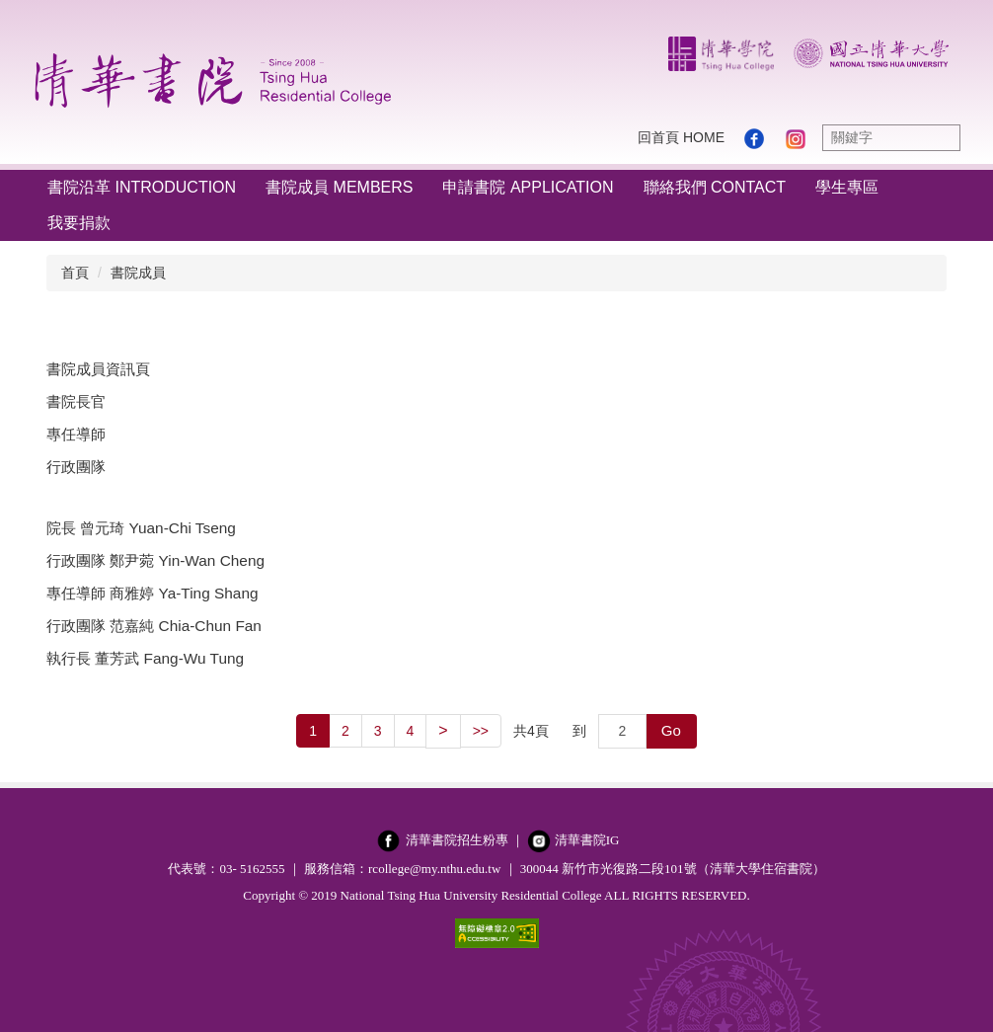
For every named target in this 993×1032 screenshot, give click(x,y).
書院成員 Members (339, 187)
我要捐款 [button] (79, 222)
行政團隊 (76, 466)
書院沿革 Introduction (141, 187)
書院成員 (138, 272)
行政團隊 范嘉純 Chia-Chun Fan (154, 625)
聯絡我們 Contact (715, 187)
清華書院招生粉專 (457, 840)
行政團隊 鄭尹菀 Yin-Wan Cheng (155, 560)
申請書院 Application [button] (527, 187)
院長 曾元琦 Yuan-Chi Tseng (141, 527)
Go (671, 730)
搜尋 (940, 137)
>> (481, 731)
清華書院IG (587, 840)
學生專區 (846, 187)
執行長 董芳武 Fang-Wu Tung (145, 658)
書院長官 (76, 401)
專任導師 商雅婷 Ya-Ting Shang (152, 593)
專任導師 (76, 434)
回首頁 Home (681, 137)
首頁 (75, 272)
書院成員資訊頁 (98, 368)
